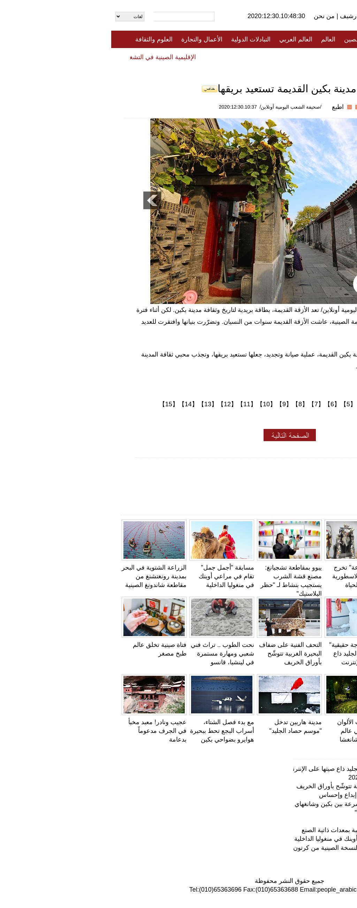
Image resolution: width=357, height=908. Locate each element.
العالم (217, 39)
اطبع (227, 106)
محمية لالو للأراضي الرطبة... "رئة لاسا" (293, 812)
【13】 (96, 404)
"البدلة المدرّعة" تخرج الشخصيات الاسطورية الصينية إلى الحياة (249, 576)
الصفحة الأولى (314, 39)
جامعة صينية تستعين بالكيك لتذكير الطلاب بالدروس (319, 576)
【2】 (285, 404)
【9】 (173, 404)
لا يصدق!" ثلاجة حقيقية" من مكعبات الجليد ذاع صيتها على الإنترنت (248, 653)
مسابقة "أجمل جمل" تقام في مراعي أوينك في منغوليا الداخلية (115, 576)
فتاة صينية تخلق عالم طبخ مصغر (301, 821)
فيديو (148, 56)
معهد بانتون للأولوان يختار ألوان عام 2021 (290, 777)
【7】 (205, 404)
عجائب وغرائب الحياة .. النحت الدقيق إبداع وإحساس (275, 794)
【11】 (135, 404)
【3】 (269, 404)
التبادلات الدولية (139, 39)
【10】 (155, 404)
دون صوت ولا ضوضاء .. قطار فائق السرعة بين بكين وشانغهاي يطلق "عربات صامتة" (235, 803)
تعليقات (173, 56)
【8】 (189, 404)
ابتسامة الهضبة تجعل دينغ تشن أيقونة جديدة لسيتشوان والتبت (317, 731)
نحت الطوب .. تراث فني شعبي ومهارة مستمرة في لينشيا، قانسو (111, 653)
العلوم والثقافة (42, 39)
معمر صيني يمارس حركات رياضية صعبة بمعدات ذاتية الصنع (320, 653)
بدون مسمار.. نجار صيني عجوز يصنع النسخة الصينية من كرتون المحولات (250, 847)
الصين (241, 39)
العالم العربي (184, 39)
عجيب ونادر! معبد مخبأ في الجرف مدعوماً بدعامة (46, 731)
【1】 (301, 404)
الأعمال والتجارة (90, 39)
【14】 (77, 404)
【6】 (221, 404)
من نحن (214, 16)
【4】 (253, 404)
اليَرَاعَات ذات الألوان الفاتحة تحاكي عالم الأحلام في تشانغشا (252, 731)
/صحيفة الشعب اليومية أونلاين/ (179, 107)
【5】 (237, 404)
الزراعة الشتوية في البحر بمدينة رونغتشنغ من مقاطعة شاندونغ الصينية (42, 576)
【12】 (116, 404)
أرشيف (237, 16)
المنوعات (203, 56)
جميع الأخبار (272, 39)
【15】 (57, 404)
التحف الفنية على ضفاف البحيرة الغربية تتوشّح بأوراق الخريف (179, 653)
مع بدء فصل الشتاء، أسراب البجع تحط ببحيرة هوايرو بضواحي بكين (111, 731)
